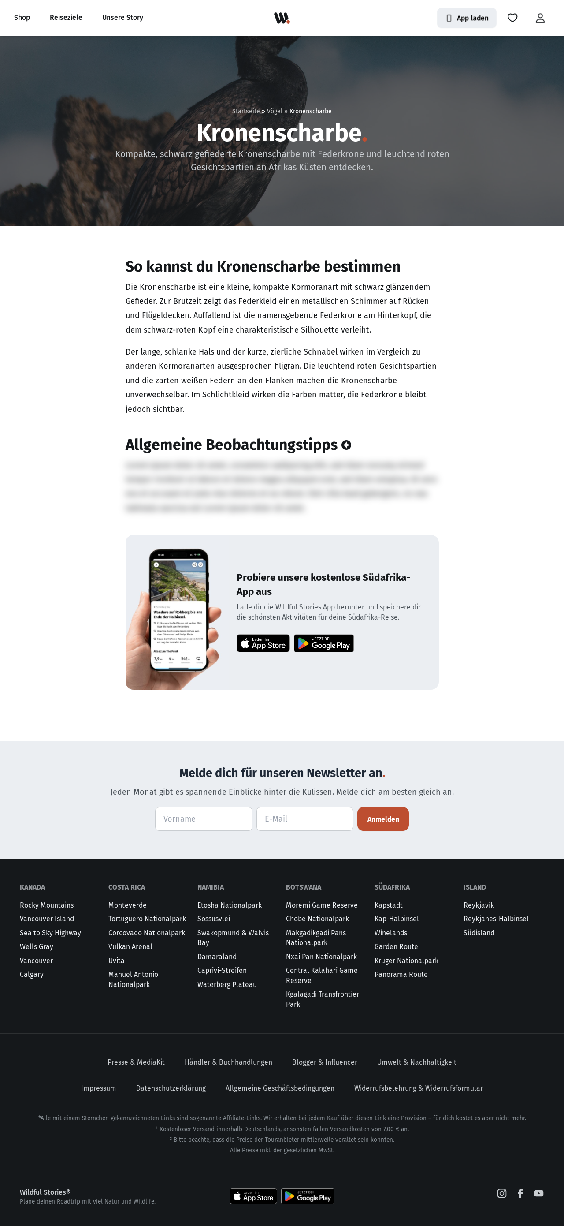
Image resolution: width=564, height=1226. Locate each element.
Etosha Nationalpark (229, 905)
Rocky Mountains (47, 905)
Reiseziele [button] (66, 17)
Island (475, 887)
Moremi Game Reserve (322, 905)
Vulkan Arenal (130, 946)
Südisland (479, 933)
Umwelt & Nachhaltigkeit (416, 1062)
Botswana (303, 887)
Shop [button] (22, 17)
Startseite (246, 111)
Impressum (98, 1088)
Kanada (32, 887)
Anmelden (383, 819)
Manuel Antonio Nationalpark (133, 979)
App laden (467, 18)
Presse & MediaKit (136, 1062)
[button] (512, 18)
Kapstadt (389, 905)
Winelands (391, 933)
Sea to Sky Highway (50, 933)
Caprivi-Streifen (222, 970)
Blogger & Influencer (324, 1062)
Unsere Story (122, 17)
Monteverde (127, 905)
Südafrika (392, 887)
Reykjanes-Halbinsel (496, 919)
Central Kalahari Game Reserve (322, 975)
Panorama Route (401, 974)
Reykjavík (479, 905)
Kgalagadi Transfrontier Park (322, 999)
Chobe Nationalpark (317, 919)
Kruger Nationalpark (406, 961)
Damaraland (217, 957)
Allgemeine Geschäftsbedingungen (280, 1088)
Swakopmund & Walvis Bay (233, 938)
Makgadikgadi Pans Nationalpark (316, 938)
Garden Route (396, 946)
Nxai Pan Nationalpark (321, 957)
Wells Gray (36, 946)
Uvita (116, 961)
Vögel (274, 111)
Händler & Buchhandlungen (228, 1062)
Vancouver (36, 961)
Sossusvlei (213, 919)
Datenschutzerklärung (171, 1088)
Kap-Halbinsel (397, 919)
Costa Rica (126, 887)
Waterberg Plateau (227, 984)
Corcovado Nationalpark (146, 933)
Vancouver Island (47, 919)
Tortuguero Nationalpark (147, 919)
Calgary (32, 974)
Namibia (210, 887)
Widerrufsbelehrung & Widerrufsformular (418, 1088)
